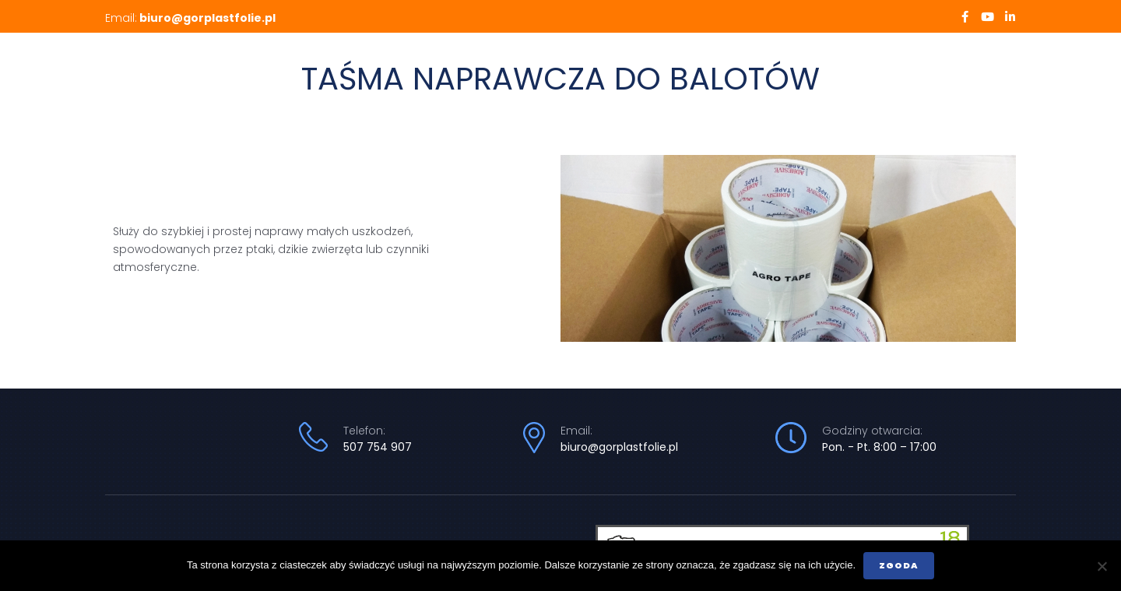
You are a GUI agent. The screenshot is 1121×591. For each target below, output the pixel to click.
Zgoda (899, 565)
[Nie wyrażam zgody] (1101, 566)
